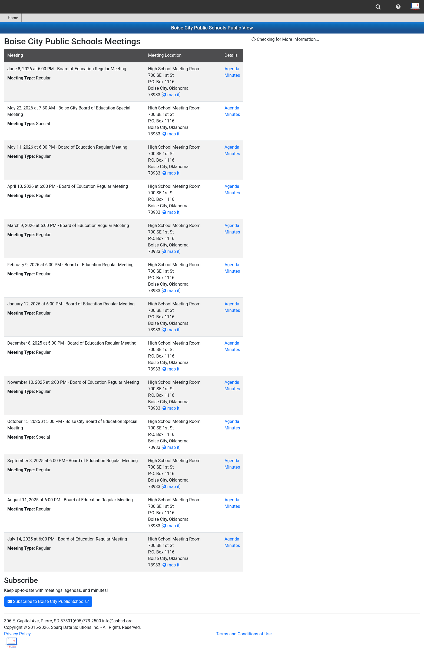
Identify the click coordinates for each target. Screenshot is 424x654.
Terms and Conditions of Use (244, 633)
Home (10, 18)
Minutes (232, 75)
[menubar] (212, 7)
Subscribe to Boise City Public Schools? (48, 601)
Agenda (231, 68)
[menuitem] (378, 7)
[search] (378, 7)
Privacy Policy (17, 633)
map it (171, 94)
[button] (398, 6)
